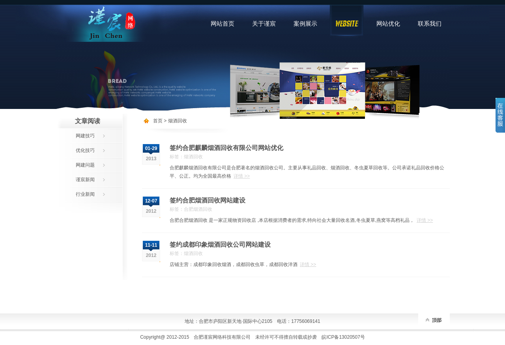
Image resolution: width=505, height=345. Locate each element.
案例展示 (305, 23)
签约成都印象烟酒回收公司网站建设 (220, 244)
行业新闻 (85, 194)
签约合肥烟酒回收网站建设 (207, 200)
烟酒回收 (177, 121)
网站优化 (388, 23)
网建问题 (85, 165)
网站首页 (222, 23)
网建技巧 (85, 136)
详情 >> (242, 176)
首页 (158, 121)
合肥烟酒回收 (198, 209)
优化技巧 (85, 150)
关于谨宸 (264, 23)
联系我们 (429, 23)
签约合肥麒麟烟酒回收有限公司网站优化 (226, 147)
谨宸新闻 (85, 179)
